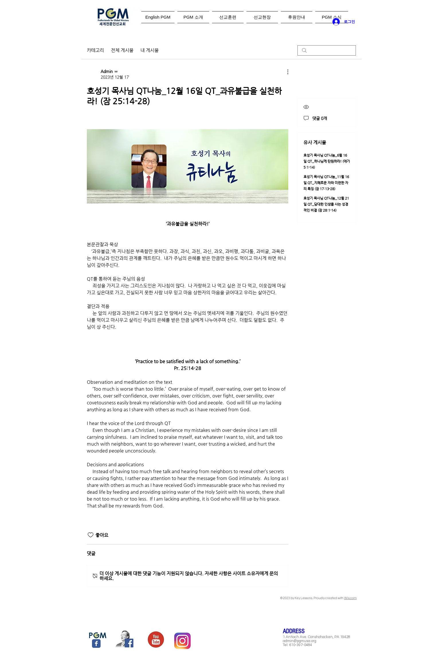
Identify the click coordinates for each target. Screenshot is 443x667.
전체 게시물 (122, 50)
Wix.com (350, 598)
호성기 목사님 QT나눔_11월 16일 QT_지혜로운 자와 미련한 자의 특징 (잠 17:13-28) (326, 183)
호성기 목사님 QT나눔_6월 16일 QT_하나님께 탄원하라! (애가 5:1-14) (326, 161)
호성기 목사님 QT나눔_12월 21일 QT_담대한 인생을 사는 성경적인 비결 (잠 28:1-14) (326, 204)
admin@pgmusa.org (299, 641)
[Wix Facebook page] (96, 643)
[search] (326, 50)
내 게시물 (149, 50)
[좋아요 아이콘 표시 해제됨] (90, 535)
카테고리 (95, 50)
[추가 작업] (284, 71)
